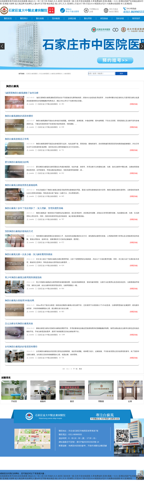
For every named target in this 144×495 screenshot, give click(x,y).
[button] (2, 46)
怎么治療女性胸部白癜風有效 (19, 323)
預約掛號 (120, 18)
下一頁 (75, 369)
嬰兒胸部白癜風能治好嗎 (17, 162)
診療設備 (72, 18)
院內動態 (56, 18)
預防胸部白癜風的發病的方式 (19, 231)
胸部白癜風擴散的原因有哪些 (19, 116)
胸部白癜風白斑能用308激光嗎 (19, 300)
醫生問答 (88, 18)
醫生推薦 (40, 18)
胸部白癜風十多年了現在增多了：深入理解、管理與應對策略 (34, 208)
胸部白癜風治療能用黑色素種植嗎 (21, 185)
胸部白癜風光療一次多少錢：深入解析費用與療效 (28, 254)
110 (63, 369)
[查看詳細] (134, 104)
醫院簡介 (24, 18)
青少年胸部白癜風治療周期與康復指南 (23, 277)
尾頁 (80, 369)
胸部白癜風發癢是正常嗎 (17, 139)
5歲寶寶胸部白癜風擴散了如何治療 (21, 93)
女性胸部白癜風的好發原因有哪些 (21, 346)
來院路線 (104, 18)
